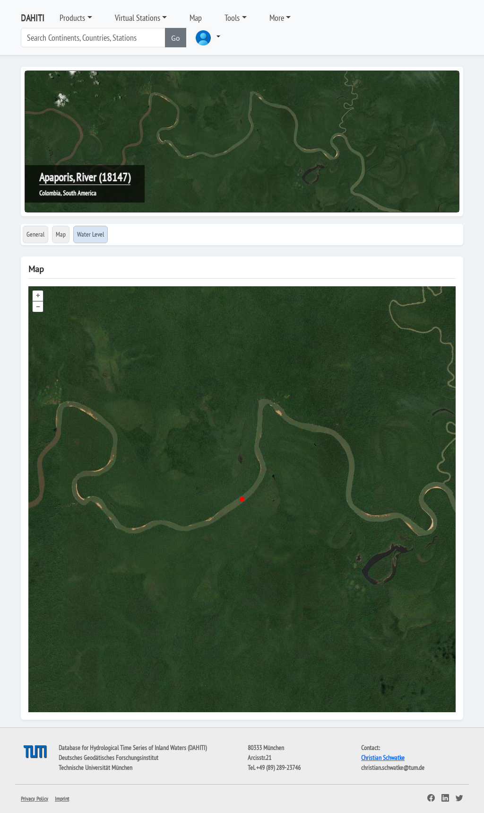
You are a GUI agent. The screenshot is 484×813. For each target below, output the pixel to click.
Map (196, 17)
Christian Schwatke (383, 757)
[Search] (93, 37)
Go (175, 38)
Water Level (90, 234)
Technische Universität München (95, 767)
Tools (232, 17)
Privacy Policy (34, 798)
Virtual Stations (137, 17)
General (35, 234)
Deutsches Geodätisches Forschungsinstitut (108, 757)
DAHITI (32, 18)
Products (72, 17)
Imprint (62, 798)
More (276, 17)
